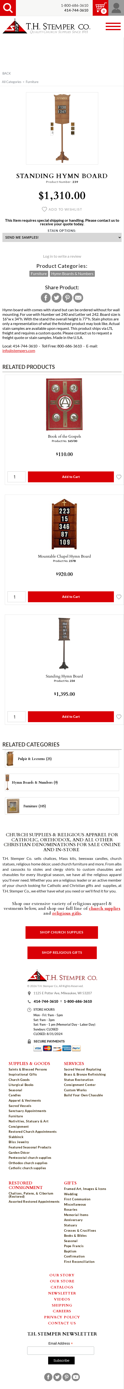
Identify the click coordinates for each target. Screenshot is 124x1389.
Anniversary (73, 1220)
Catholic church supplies (27, 1168)
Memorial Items (76, 1214)
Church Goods (19, 1079)
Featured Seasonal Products (30, 1147)
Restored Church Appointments (33, 1131)
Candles (15, 1095)
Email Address (60, 1343)
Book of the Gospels (64, 436)
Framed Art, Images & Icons (85, 1188)
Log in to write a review (62, 256)
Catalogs (62, 1287)
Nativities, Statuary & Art (29, 1121)
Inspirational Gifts (23, 1074)
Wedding (71, 1194)
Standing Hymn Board (64, 676)
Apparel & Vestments (25, 1100)
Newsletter (62, 1293)
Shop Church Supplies (62, 932)
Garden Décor (19, 1152)
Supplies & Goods (29, 1063)
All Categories (11, 81)
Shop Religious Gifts (62, 952)
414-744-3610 (46, 1001)
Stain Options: (62, 230)
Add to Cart (70, 476)
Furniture (32, 81)
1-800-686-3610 (74, 5)
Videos (62, 1299)
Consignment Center (80, 1084)
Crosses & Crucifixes (80, 1230)
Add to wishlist (62, 209)
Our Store (62, 1281)
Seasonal (15, 1090)
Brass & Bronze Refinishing (85, 1074)
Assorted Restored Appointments (34, 1201)
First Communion (77, 1199)
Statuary (70, 1225)
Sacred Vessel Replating (82, 1069)
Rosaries (71, 1209)
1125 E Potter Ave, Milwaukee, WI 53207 (62, 993)
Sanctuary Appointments (27, 1111)
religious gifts (66, 913)
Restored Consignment (26, 1185)
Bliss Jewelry (19, 1142)
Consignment (19, 1126)
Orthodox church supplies (28, 1163)
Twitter (57, 298)
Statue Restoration (78, 1079)
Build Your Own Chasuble (83, 1095)
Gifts (70, 1183)
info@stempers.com (18, 350)
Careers (62, 1310)
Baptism (70, 1251)
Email (78, 298)
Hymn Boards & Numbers (72, 273)
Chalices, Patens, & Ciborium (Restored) (31, 1195)
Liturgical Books (21, 1084)
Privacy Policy (62, 1317)
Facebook (46, 298)
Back (6, 73)
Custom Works (75, 1090)
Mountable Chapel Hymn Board (64, 556)
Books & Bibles (75, 1235)
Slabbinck (16, 1137)
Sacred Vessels (20, 1105)
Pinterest (67, 298)
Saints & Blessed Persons (28, 1069)
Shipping (62, 1305)
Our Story (62, 1275)
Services (74, 1063)
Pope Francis (74, 1246)
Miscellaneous (75, 1204)
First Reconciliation (79, 1261)
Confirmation (74, 1256)
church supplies (104, 908)
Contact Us (62, 1323)
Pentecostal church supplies (30, 1157)
